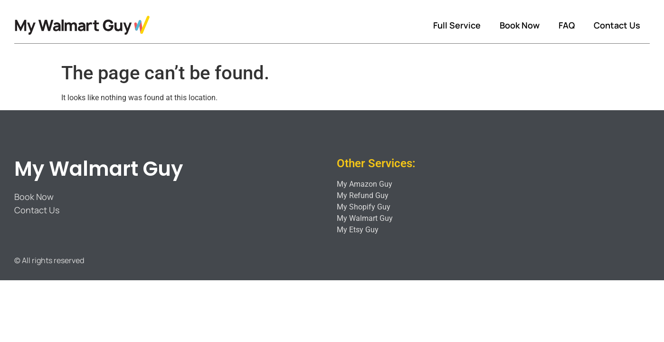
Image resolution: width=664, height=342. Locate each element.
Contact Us (617, 25)
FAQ (567, 25)
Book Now (520, 25)
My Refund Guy (363, 195)
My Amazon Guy (364, 184)
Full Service (457, 25)
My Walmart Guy (98, 169)
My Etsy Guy (358, 229)
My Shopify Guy (363, 206)
